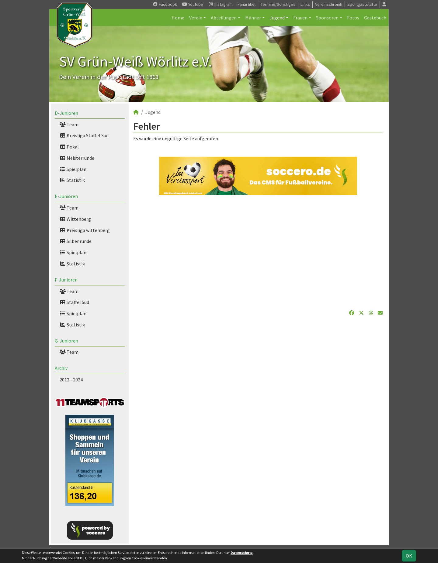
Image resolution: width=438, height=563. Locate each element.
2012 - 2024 (71, 380)
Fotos (353, 18)
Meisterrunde (77, 158)
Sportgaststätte (362, 4)
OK (409, 556)
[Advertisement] (258, 252)
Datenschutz (242, 552)
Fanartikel (246, 4)
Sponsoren (327, 18)
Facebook (164, 4)
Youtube (192, 4)
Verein (195, 18)
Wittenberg (75, 219)
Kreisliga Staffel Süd (84, 135)
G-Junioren (66, 341)
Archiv (61, 368)
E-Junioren (66, 196)
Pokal (69, 147)
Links (305, 4)
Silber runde (76, 241)
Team (69, 124)
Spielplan (73, 169)
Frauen (300, 18)
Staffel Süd (74, 302)
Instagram (220, 4)
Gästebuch (375, 18)
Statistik (72, 180)
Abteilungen (224, 18)
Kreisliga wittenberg (85, 230)
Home (178, 18)
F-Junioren (66, 280)
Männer (253, 18)
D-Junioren (66, 113)
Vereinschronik (328, 4)
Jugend (277, 18)
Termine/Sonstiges (278, 4)
